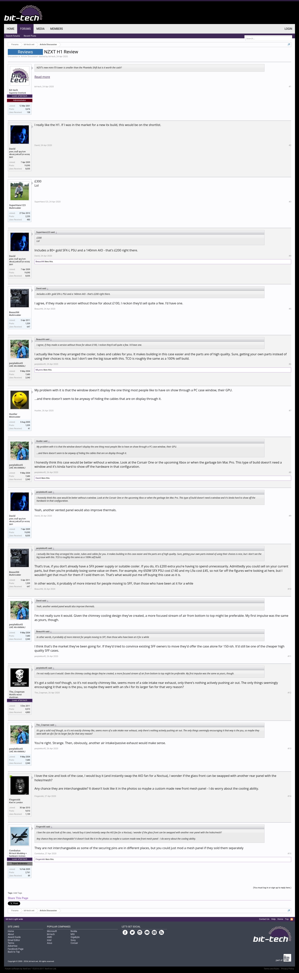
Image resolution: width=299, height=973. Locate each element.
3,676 (27, 109)
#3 (290, 202)
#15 (289, 853)
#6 (290, 364)
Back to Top (14, 952)
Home (10, 28)
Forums (25, 28)
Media (40, 28)
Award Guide (14, 937)
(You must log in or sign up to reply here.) (272, 887)
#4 (290, 256)
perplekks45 (16, 363)
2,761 (27, 872)
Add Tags (17, 893)
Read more (42, 77)
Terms (11, 943)
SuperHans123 (17, 205)
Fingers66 (14, 799)
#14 (289, 796)
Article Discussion (29, 56)
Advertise (12, 946)
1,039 (27, 425)
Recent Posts (30, 36)
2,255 (27, 216)
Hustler (13, 414)
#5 (290, 309)
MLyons (39, 370)
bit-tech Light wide (14, 919)
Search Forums (13, 36)
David (12, 148)
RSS (291, 919)
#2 (290, 145)
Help (273, 919)
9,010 (27, 811)
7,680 (27, 374)
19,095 (27, 165)
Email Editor (14, 940)
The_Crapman (17, 691)
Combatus (15, 850)
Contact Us (264, 919)
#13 (289, 748)
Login (288, 28)
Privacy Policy (287, 968)
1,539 (27, 323)
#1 (290, 86)
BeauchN (40, 261)
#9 (290, 516)
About (11, 934)
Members (56, 28)
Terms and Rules (271, 968)
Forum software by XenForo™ (31, 968)
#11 (289, 656)
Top (287, 919)
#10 (289, 589)
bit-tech (51, 56)
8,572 (27, 709)
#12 (289, 692)
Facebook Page (15, 949)
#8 (290, 472)
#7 (290, 410)
